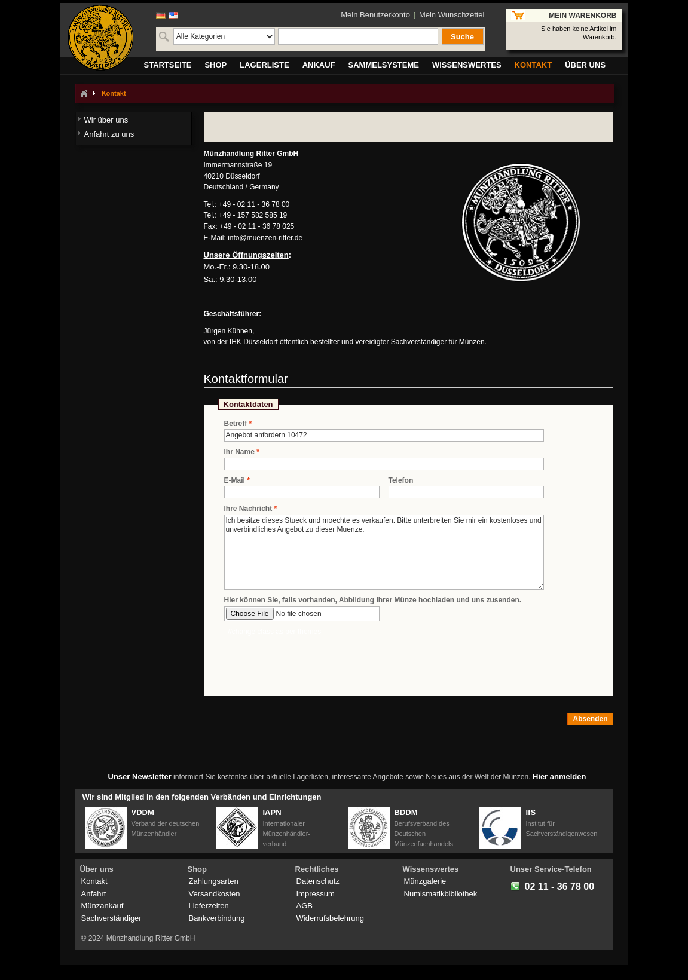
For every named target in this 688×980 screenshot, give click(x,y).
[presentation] (315, 660)
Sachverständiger (419, 342)
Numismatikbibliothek (441, 893)
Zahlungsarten (213, 881)
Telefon (401, 480)
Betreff (235, 424)
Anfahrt (93, 893)
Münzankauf (102, 905)
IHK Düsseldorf (254, 342)
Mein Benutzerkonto (375, 14)
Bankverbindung (217, 918)
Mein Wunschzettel (452, 14)
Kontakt (94, 881)
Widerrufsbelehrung (330, 918)
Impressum (315, 893)
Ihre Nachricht (248, 508)
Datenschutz (318, 881)
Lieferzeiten (209, 905)
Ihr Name (239, 452)
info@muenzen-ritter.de (265, 238)
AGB (304, 905)
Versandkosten (214, 893)
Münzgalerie (425, 881)
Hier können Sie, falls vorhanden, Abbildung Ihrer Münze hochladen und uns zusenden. (373, 600)
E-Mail (234, 480)
